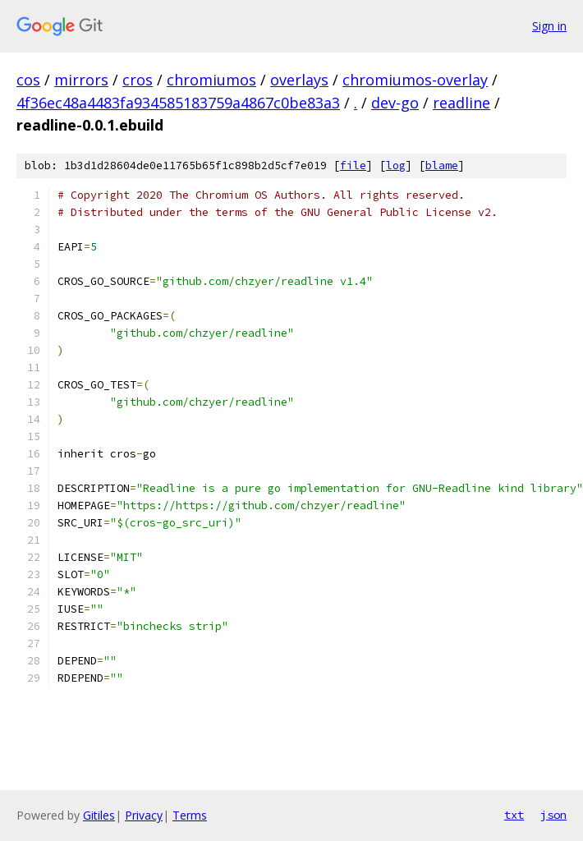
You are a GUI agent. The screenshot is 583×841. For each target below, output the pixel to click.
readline (461, 103)
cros (137, 80)
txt (514, 814)
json (553, 814)
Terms (189, 815)
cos (28, 80)
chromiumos (211, 80)
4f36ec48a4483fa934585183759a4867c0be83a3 (178, 103)
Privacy (144, 815)
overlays (299, 80)
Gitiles (99, 815)
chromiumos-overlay (415, 80)
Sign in (549, 26)
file (353, 165)
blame (441, 165)
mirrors (81, 80)
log (396, 165)
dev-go (395, 103)
